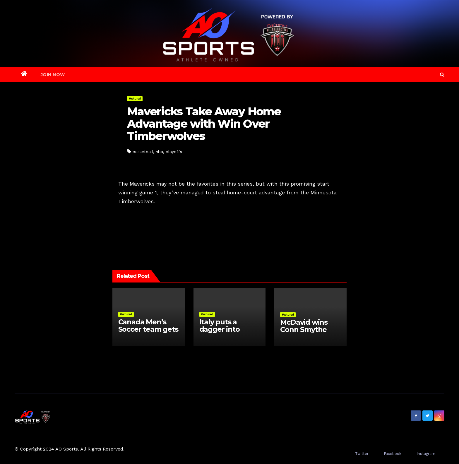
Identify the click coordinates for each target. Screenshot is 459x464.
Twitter (362, 453)
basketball (143, 151)
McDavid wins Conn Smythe (304, 326)
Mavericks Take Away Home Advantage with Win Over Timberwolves (204, 124)
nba (159, 151)
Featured (135, 98)
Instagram (426, 453)
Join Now (53, 74)
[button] (442, 74)
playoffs (174, 151)
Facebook (392, 453)
